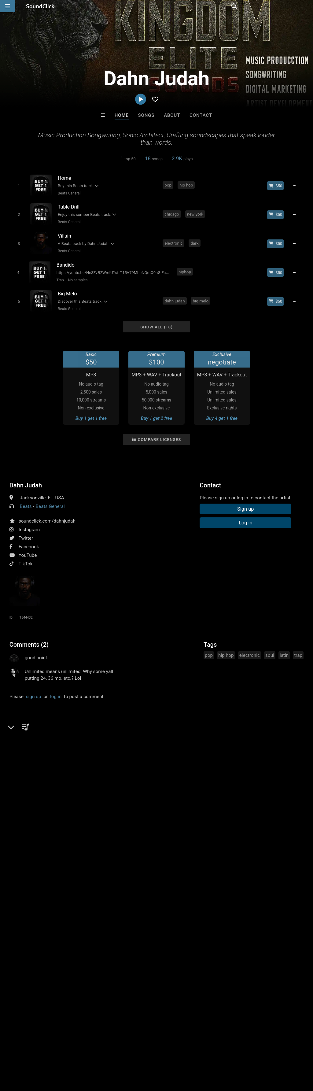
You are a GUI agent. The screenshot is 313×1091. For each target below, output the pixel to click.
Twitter (26, 532)
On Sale (175, 954)
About (172, 115)
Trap (59, 276)
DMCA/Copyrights (114, 1054)
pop (168, 185)
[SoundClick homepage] (40, 6)
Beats (26, 501)
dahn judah (175, 296)
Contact (201, 115)
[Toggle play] (18, 185)
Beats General (68, 193)
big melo (201, 296)
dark (195, 240)
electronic (174, 240)
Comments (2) (29, 639)
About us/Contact (54, 1054)
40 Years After (181, 921)
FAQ (25, 1054)
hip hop (186, 185)
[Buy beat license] (277, 185)
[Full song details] (296, 185)
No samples (77, 276)
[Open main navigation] (7, 6)
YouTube (28, 550)
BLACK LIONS (232, 921)
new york (195, 212)
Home (122, 115)
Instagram (29, 524)
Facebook (29, 541)
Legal (165, 1054)
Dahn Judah (25, 479)
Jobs (84, 1054)
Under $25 (213, 954)
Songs (146, 115)
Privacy (145, 1054)
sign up (33, 691)
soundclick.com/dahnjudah (47, 515)
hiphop (185, 268)
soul (269, 650)
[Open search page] (307, 6)
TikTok (26, 558)
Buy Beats (137, 954)
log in (55, 691)
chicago (172, 212)
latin (284, 650)
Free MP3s (99, 954)
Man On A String (81, 921)
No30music (131, 921)
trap (298, 650)
